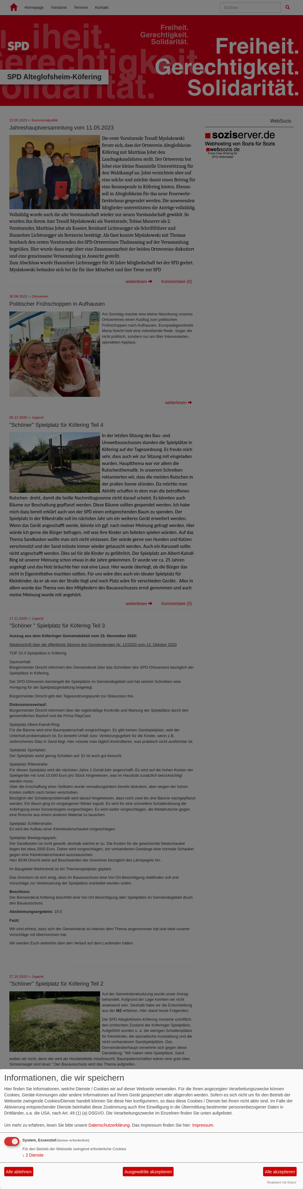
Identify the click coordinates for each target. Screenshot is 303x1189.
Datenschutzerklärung (109, 1125)
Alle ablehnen (19, 1171)
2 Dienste (33, 1155)
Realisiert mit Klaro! (281, 1182)
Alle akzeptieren (280, 1171)
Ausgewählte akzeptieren (148, 1171)
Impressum (202, 1125)
